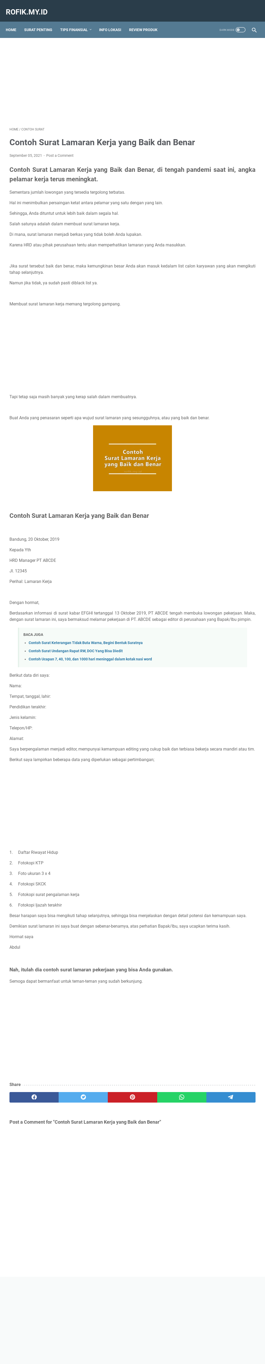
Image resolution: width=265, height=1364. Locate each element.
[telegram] (157, 1166)
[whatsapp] (124, 1166)
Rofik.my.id (30, 6)
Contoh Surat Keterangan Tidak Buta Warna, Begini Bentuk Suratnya (86, 685)
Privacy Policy (183, 1345)
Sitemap (92, 1345)
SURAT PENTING (42, 21)
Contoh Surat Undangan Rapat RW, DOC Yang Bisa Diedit (76, 693)
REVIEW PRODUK (147, 21)
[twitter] (58, 1166)
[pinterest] (91, 1166)
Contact (138, 1345)
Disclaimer (158, 1345)
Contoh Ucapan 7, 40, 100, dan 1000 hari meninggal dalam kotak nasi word (90, 701)
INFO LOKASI (114, 21)
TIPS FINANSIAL (77, 21)
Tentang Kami (115, 1345)
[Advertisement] (91, 75)
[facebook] (25, 1166)
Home (14, 21)
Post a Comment (60, 163)
